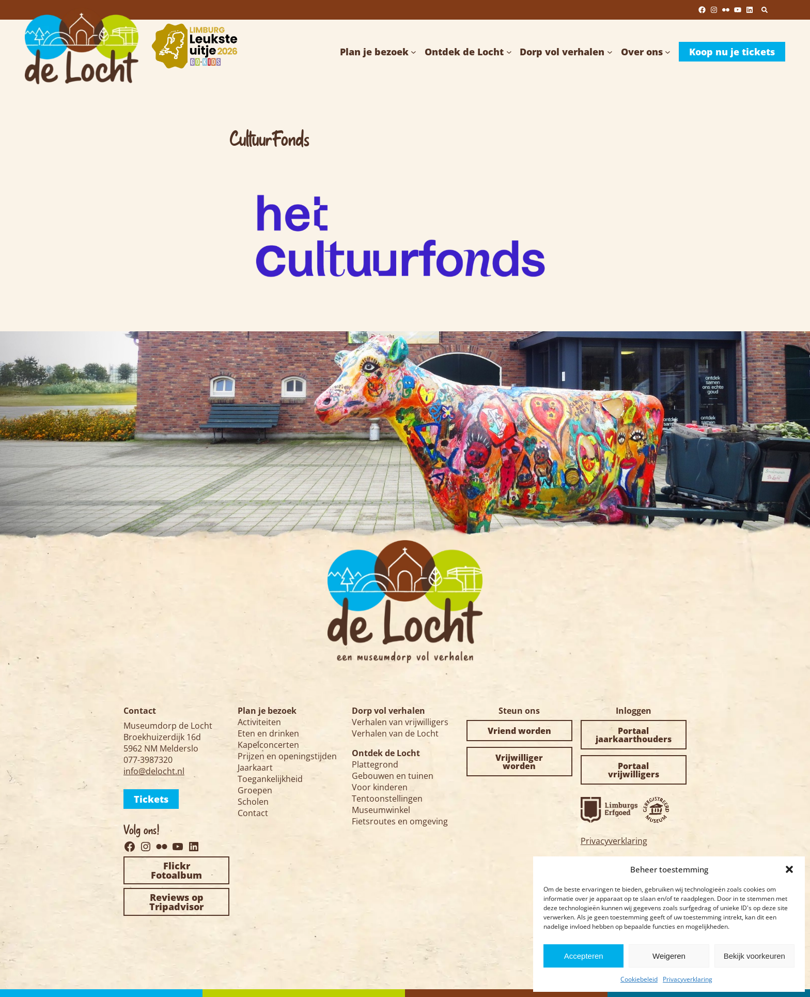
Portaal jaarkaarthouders (634, 735)
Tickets (151, 799)
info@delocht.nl (153, 771)
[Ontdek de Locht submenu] (509, 52)
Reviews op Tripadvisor (176, 902)
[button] (789, 869)
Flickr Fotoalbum (176, 870)
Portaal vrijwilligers (633, 770)
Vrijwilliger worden (519, 762)
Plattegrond (375, 764)
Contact (253, 813)
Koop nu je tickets (732, 51)
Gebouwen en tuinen (392, 775)
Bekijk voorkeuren (754, 956)
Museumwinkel (381, 810)
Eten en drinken (268, 733)
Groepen (255, 790)
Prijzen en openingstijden (287, 756)
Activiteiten (259, 722)
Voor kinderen (380, 787)
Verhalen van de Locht (395, 733)
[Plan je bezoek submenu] (413, 52)
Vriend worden (519, 731)
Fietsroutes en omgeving (400, 821)
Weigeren (669, 956)
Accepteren (583, 956)
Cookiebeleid (639, 979)
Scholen (253, 801)
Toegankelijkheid (270, 779)
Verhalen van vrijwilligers (400, 722)
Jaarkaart (255, 767)
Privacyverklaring (687, 979)
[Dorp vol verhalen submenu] (610, 52)
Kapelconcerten (268, 744)
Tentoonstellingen (387, 798)
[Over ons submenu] (668, 52)
